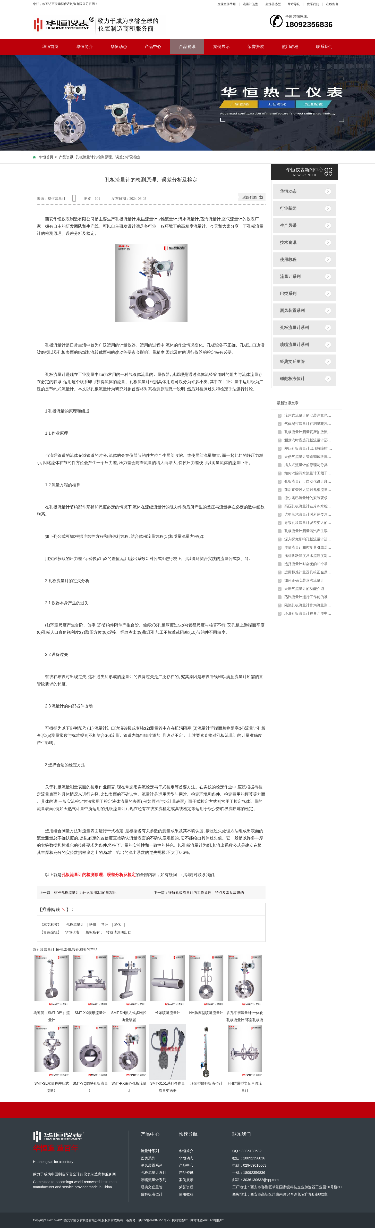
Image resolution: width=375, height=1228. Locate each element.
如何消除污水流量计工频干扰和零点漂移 (308, 473)
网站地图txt (180, 1220)
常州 (105, 925)
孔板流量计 (75, 925)
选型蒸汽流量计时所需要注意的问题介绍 (308, 514)
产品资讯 (187, 46)
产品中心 (157, 46)
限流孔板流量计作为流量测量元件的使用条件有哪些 (308, 605)
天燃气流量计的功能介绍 (304, 589)
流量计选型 (250, 4)
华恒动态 (123, 46)
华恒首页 (54, 46)
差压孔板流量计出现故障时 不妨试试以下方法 (308, 448)
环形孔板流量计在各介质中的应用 (308, 613)
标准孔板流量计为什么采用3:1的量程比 (85, 893)
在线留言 (332, 4)
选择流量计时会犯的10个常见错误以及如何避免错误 (308, 564)
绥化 (118, 925)
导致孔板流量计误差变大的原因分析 (308, 523)
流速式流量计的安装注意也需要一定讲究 (308, 415)
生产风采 (288, 225)
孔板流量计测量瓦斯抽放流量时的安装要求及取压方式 (308, 432)
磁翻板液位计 (292, 378)
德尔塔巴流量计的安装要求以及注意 (308, 498)
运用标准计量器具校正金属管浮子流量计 (308, 572)
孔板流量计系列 (294, 327)
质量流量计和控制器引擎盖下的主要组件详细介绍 (308, 547)
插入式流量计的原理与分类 (306, 465)
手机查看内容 (75, 200)
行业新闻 (288, 208)
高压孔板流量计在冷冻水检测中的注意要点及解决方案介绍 (308, 506)
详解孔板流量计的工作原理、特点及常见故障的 (206, 893)
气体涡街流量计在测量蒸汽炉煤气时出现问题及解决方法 (308, 424)
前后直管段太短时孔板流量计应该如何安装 (308, 490)
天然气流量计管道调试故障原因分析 (308, 457)
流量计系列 (290, 276)
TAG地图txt (215, 1220)
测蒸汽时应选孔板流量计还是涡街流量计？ (308, 440)
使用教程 (294, 46)
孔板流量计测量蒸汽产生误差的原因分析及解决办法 (308, 531)
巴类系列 (288, 293)
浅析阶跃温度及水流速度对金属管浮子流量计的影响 (308, 556)
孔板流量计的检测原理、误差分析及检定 (99, 874)
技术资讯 (288, 242)
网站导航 (293, 4)
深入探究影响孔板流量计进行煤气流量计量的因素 (308, 539)
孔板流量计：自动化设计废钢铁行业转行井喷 (308, 481)
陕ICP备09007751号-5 (154, 1220)
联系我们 (313, 4)
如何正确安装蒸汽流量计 (304, 580)
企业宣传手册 (226, 4)
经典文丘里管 (292, 361)
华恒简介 (89, 46)
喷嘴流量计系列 (294, 344)
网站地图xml (199, 1220)
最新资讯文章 (288, 403)
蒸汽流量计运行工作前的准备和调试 (308, 597)
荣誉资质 (260, 46)
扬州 (93, 925)
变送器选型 (273, 4)
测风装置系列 (292, 310)
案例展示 (226, 46)
